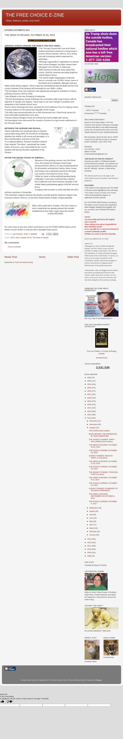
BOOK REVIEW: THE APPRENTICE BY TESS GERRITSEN (103, 435)
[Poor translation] (9, 702)
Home (42, 257)
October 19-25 (26, 238)
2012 (89, 542)
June (91, 518)
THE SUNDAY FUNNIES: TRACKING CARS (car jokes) (103, 473)
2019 (89, 401)
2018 (89, 404)
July (91, 514)
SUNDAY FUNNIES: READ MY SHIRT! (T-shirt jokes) (101, 457)
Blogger (99, 680)
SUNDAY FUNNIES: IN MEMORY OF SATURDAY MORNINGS (103, 490)
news (18, 238)
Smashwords (101, 358)
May (91, 521)
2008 (89, 556)
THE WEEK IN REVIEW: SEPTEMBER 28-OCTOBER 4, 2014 (102, 496)
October (92, 428)
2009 (89, 552)
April (91, 525)
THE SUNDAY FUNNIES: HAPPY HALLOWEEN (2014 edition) (102, 441)
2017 (89, 408)
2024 (89, 384)
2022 (89, 391)
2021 (89, 394)
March (92, 528)
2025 (89, 381)
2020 (89, 398)
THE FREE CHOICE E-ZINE (35, 15)
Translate (100, 113)
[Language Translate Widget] (97, 110)
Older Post (73, 257)
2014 (12, 238)
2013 (89, 539)
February (93, 531)
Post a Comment (14, 247)
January (92, 535)
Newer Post (10, 257)
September (93, 508)
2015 (89, 415)
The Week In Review (40, 238)
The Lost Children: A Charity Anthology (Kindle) (101, 350)
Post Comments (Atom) (24, 262)
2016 (89, 411)
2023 (89, 388)
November (93, 424)
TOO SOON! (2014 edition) (99, 431)
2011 (89, 546)
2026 (89, 378)
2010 (89, 549)
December (93, 421)
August (92, 511)
